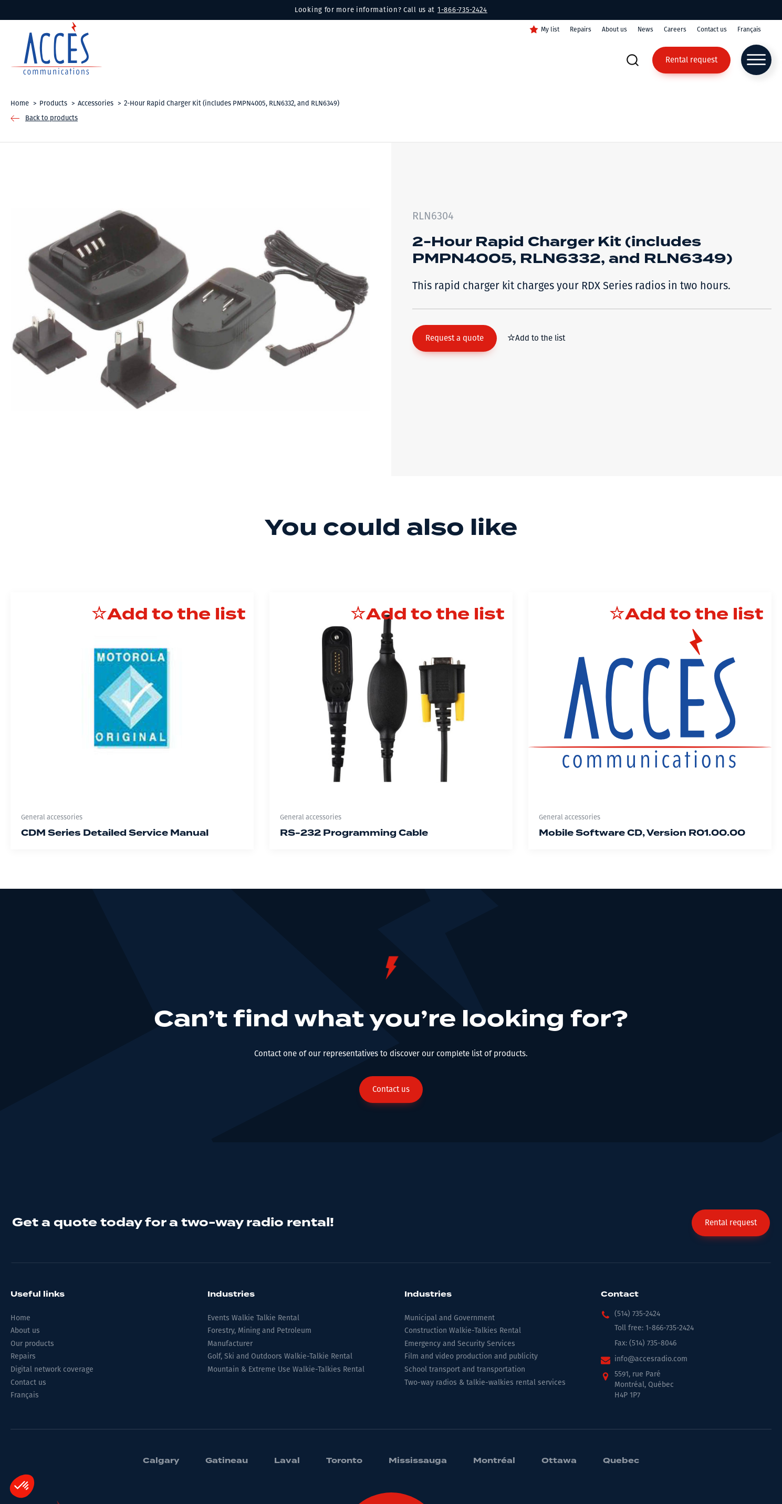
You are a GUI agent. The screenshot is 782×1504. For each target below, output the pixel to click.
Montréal (494, 1461)
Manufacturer (230, 1343)
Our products (32, 1343)
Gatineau (226, 1461)
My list (550, 29)
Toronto (344, 1461)
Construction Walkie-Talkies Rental (462, 1330)
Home (20, 1317)
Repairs (580, 29)
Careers (675, 29)
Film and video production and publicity (471, 1356)
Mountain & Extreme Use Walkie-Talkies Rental (285, 1369)
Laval (287, 1461)
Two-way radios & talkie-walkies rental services (485, 1382)
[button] (454, 338)
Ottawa (559, 1461)
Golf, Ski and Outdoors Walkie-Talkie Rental (279, 1356)
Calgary (161, 1461)
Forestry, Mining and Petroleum (259, 1330)
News (645, 29)
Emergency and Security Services (459, 1343)
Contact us (712, 29)
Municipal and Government (449, 1317)
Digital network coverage (52, 1369)
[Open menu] (756, 60)
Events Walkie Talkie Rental (253, 1317)
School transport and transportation (464, 1369)
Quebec (621, 1461)
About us (614, 29)
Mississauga (418, 1461)
